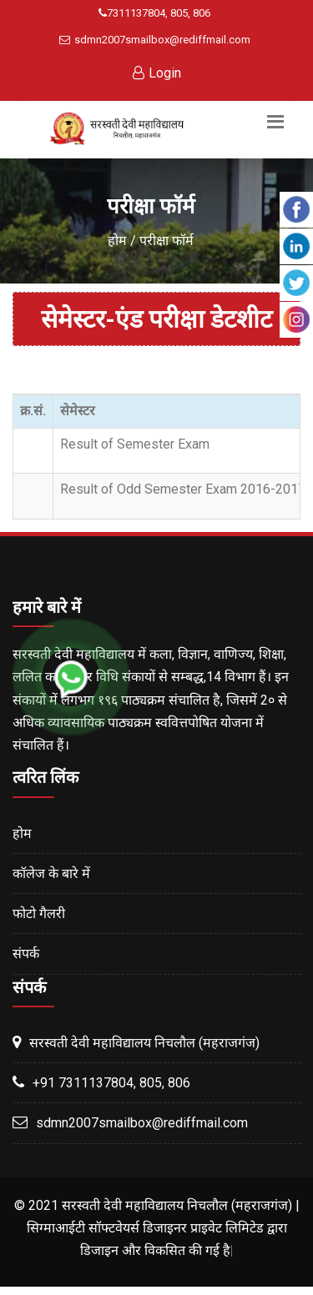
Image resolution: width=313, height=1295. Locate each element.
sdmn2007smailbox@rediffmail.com (154, 39)
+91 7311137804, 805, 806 (111, 1083)
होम (117, 240)
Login (157, 73)
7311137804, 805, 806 (154, 13)
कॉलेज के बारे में (51, 873)
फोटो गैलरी (39, 913)
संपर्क (26, 953)
